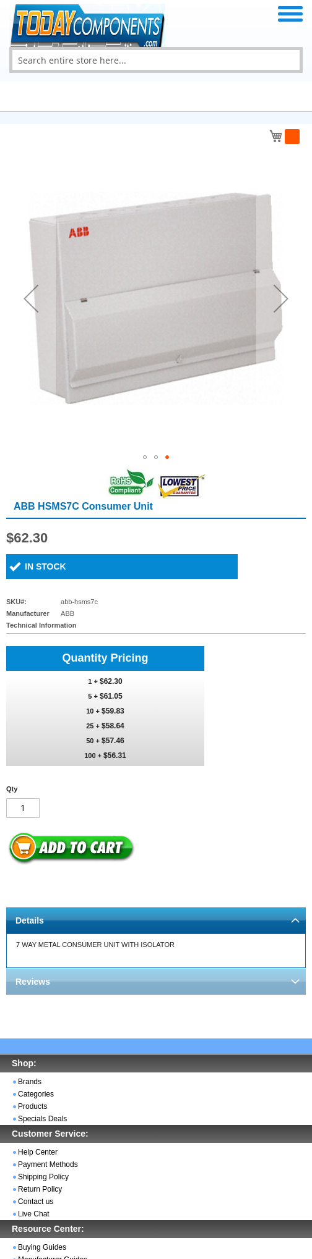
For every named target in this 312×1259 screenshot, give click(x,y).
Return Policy (40, 1189)
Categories (36, 1094)
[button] (31, 298)
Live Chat (34, 1214)
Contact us (35, 1201)
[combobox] (156, 60)
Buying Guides (42, 1247)
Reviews (32, 982)
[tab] (156, 920)
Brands (29, 1081)
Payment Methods (48, 1164)
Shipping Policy (43, 1177)
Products (32, 1106)
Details (29, 920)
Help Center (38, 1152)
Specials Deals (42, 1118)
